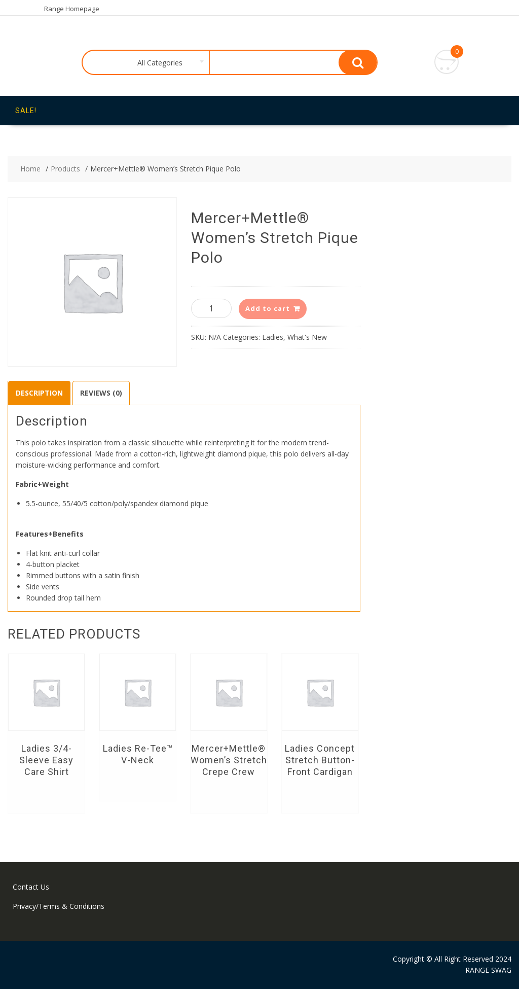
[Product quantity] (211, 308)
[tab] (39, 393)
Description (39, 393)
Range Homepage (71, 8)
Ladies (272, 337)
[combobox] (158, 63)
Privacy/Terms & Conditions (58, 906)
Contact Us (31, 887)
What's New (307, 337)
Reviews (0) (101, 393)
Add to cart (267, 308)
